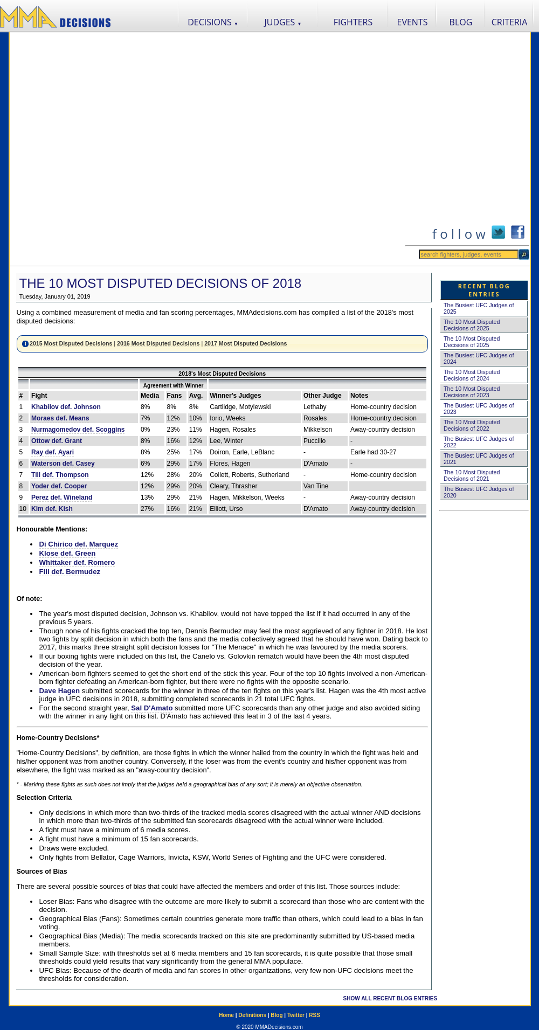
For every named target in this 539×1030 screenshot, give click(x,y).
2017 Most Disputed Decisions (245, 343)
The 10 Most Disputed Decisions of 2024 (472, 375)
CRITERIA (510, 22)
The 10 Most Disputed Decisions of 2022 (472, 425)
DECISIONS (213, 22)
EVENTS (412, 22)
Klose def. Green (67, 553)
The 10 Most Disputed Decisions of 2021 (472, 475)
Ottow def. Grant (56, 441)
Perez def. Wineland (61, 497)
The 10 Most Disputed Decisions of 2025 (472, 325)
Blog (276, 1015)
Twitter (296, 1015)
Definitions (252, 1015)
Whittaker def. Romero (77, 562)
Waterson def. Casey (63, 463)
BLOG (461, 22)
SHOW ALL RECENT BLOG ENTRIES (390, 998)
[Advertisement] (125, 149)
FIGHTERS (353, 22)
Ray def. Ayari (52, 452)
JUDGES (283, 22)
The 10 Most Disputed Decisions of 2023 (472, 391)
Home (226, 1015)
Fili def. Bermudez (70, 572)
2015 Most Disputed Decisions (71, 343)
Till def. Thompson (59, 475)
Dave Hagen (59, 691)
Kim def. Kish (52, 509)
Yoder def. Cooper (59, 486)
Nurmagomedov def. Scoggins (78, 429)
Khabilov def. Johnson (66, 407)
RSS (314, 1015)
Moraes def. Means (60, 418)
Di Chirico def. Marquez (79, 544)
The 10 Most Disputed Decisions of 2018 (160, 283)
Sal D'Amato (151, 708)
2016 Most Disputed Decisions (158, 343)
